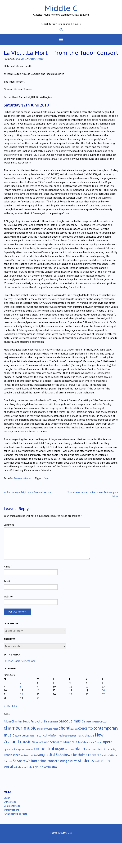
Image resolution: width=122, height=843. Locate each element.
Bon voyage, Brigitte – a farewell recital (28, 492)
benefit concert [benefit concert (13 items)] (91, 721)
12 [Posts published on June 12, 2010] (86, 686)
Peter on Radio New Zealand (19, 661)
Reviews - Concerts (23, 478)
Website (8, 596)
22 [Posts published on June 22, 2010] (21, 694)
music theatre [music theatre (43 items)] (85, 735)
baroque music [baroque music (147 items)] (71, 721)
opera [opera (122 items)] (107, 741)
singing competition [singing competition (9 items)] (29, 755)
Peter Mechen (36, 58)
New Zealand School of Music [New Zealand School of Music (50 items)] (51, 742)
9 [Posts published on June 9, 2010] (37, 686)
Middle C (61, 8)
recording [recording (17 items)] (111, 749)
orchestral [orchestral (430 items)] (44, 748)
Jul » (14, 706)
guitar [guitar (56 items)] (25, 735)
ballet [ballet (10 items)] (55, 722)
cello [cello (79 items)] (103, 721)
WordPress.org (11, 809)
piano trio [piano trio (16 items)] (101, 749)
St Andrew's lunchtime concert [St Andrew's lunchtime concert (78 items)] (36, 760)
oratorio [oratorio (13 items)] (30, 749)
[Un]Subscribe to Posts (15, 813)
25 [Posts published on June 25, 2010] (70, 694)
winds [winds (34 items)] (17, 767)
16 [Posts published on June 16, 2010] (38, 690)
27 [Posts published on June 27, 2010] (103, 694)
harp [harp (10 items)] (32, 736)
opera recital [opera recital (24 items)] (11, 749)
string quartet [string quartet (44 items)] (69, 761)
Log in (7, 797)
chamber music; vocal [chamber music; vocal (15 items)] (47, 728)
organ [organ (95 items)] (59, 749)
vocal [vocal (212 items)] (8, 766)
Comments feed (12, 805)
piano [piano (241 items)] (80, 748)
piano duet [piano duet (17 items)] (91, 749)
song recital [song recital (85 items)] (46, 754)
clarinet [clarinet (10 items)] (74, 729)
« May (7, 706)
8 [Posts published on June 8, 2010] (20, 686)
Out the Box (66, 832)
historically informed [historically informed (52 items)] (49, 735)
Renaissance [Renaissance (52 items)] (12, 755)
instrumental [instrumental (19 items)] (69, 735)
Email (7, 581)
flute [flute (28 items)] (18, 735)
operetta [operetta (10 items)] (21, 749)
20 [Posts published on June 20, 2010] (103, 690)
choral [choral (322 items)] (64, 728)
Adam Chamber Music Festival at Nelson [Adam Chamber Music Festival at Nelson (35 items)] (28, 721)
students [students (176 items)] (86, 760)
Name (8, 566)
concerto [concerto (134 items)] (85, 728)
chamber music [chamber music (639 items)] (20, 727)
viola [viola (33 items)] (97, 761)
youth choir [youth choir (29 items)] (28, 767)
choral (46, 478)
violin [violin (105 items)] (105, 760)
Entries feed (10, 801)
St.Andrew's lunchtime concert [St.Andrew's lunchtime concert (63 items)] (77, 755)
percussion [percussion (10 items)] (69, 749)
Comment (10, 524)
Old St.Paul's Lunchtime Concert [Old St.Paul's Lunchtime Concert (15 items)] (87, 742)
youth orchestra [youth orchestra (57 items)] (46, 767)
